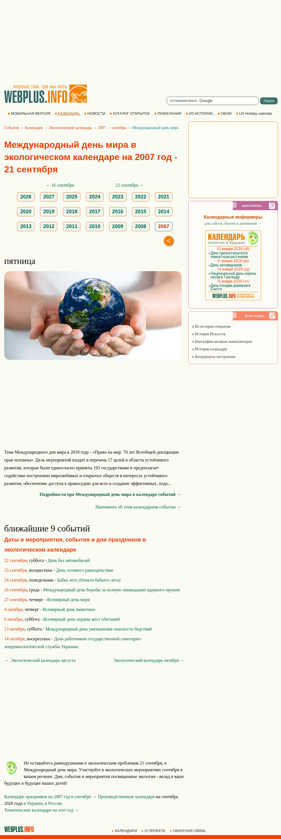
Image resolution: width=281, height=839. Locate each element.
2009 (117, 226)
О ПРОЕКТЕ (154, 831)
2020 (25, 211)
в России (53, 803)
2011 (71, 226)
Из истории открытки (211, 326)
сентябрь (119, 128)
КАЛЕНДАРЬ (68, 113)
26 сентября (15, 589)
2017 (94, 211)
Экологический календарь (70, 128)
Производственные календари (126, 796)
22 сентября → (130, 185)
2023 (117, 197)
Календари (34, 128)
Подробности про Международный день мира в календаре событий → (110, 494)
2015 (140, 211)
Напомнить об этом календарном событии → (138, 507)
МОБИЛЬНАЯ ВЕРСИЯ (29, 113)
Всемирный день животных (69, 609)
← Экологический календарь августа (40, 660)
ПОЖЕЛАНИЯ (168, 113)
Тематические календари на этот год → (41, 810)
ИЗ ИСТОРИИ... (201, 113)
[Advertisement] (140, 42)
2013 (25, 226)
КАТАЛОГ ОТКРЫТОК (130, 113)
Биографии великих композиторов (222, 341)
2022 (140, 197)
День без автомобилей (69, 560)
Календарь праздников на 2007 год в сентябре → (50, 796)
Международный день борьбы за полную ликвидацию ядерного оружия (111, 589)
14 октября (14, 638)
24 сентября (15, 580)
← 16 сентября (60, 185)
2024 (94, 197)
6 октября (13, 619)
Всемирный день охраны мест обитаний (81, 619)
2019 (48, 211)
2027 (48, 197)
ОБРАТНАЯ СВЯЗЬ (188, 831)
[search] (212, 101)
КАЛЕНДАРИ (125, 831)
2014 (163, 211)
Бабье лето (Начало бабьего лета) (88, 580)
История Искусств (208, 334)
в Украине (33, 803)
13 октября (14, 629)
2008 (140, 226)
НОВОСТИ (95, 113)
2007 (102, 128)
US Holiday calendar (254, 113)
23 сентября (15, 570)
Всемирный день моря (68, 599)
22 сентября (15, 560)
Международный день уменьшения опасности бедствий (99, 629)
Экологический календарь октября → (148, 660)
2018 (71, 211)
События (11, 128)
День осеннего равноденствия (84, 570)
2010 (94, 226)
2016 (117, 211)
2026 (25, 197)
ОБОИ (225, 113)
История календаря (209, 349)
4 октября (13, 609)
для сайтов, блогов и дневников (233, 223)
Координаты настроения (213, 357)
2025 (71, 197)
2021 (163, 197)
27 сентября (15, 599)
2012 (48, 226)
